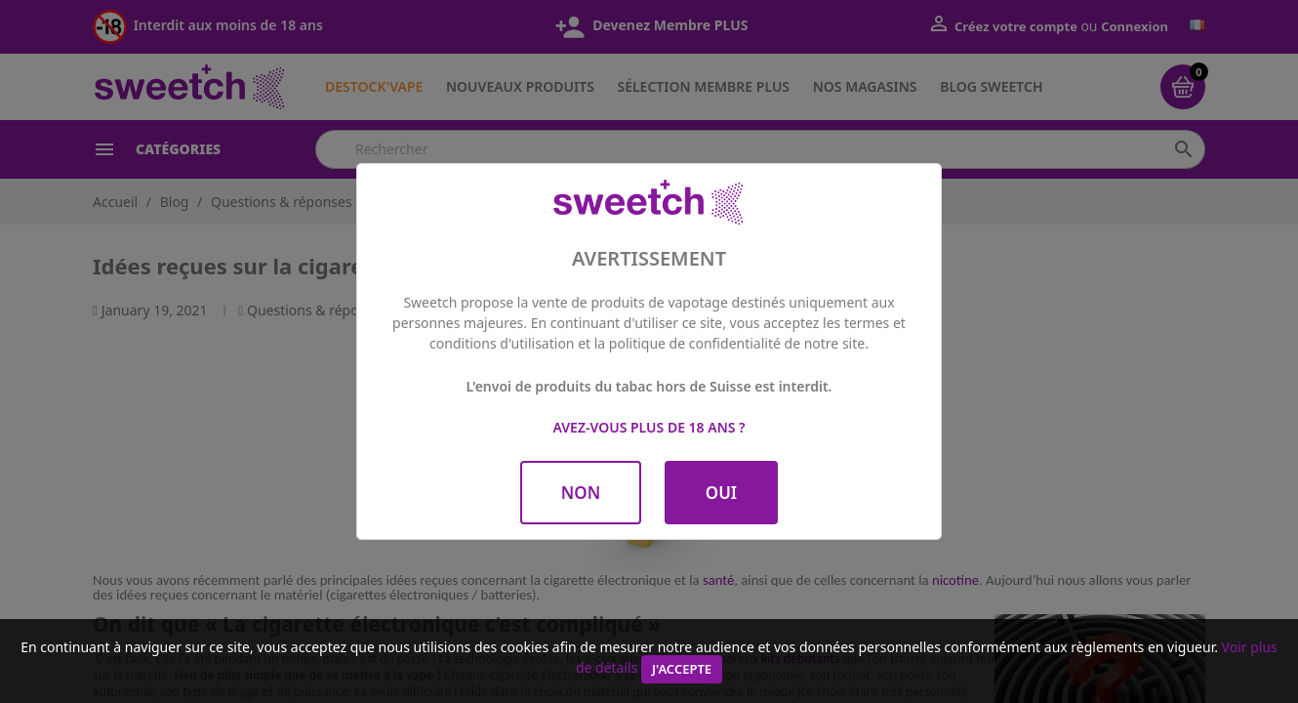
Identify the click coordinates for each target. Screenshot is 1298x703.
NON (580, 492)
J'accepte (681, 669)
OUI (721, 492)
